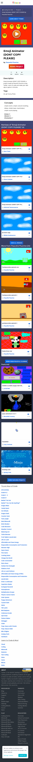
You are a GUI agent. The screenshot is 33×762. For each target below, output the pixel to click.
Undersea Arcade (6, 613)
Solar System (5, 597)
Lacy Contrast (8, 444)
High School (21, 726)
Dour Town (7, 151)
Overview (21, 691)
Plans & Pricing (22, 703)
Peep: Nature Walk (7, 629)
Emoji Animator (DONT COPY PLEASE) (12, 148)
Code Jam (4, 735)
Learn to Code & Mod (9, 640)
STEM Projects (22, 741)
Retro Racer (4, 563)
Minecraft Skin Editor (7, 722)
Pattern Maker (5, 618)
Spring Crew (7, 472)
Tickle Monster (5, 534)
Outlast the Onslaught (8, 566)
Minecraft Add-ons (7, 728)
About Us (4, 693)
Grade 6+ (4, 498)
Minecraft (4, 649)
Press (3, 697)
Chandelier (5, 441)
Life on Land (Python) (7, 571)
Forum (3, 708)
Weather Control (6, 529)
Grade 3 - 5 (4, 495)
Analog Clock (5, 634)
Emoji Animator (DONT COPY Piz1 (12, 176)
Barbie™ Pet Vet (6, 500)
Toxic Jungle (5, 519)
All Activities (5, 490)
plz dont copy (6, 232)
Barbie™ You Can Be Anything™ (10, 503)
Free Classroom (22, 720)
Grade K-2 (4, 492)
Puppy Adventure (6, 600)
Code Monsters (5, 526)
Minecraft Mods (6, 732)
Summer (20, 708)
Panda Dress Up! (7, 351)
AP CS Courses (22, 728)
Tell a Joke (4, 608)
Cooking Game (5, 555)
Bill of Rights (5, 631)
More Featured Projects (16, 480)
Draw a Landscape (6, 581)
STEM (3, 623)
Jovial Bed (7, 388)
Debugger (4, 621)
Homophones (5, 589)
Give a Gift (21, 695)
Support (3, 695)
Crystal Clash (5, 602)
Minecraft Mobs (6, 724)
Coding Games (5, 716)
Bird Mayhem (5, 610)
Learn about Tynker (16, 19)
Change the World (6, 558)
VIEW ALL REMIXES (16, 243)
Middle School (22, 724)
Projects (18, 10)
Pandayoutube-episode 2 (9, 295)
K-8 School (21, 732)
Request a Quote (23, 743)
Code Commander (6, 560)
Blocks (3, 662)
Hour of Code (5, 737)
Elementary (21, 722)
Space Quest (5, 550)
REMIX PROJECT (16, 66)
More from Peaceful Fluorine (16, 361)
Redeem (20, 697)
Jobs (2, 699)
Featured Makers (23, 701)
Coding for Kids (8, 10)
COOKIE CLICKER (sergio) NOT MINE (12, 386)
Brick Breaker (5, 524)
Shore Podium (8, 179)
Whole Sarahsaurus (9, 235)
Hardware (4, 636)
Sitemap (3, 703)
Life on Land (5, 539)
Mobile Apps (5, 701)
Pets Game (4, 553)
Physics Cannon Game (8, 595)
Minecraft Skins (6, 720)
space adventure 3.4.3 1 (9, 414)
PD (19, 737)
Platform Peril (5, 568)
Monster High (5, 547)
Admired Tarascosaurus (11, 207)
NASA (3, 605)
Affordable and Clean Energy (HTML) (12, 574)
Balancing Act (5, 532)
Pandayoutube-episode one (10, 267)
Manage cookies (8, 755)
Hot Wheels (4, 511)
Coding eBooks (5, 706)
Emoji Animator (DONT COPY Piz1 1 (12, 204)
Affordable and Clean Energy (10, 542)
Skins (3, 657)
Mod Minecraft (5, 521)
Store (2, 710)
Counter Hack (5, 516)
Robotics (4, 652)
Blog (2, 691)
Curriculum (21, 693)
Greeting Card (6, 469)
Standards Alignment (24, 735)
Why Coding (21, 699)
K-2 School (21, 730)
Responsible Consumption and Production (14, 545)
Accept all (23, 755)
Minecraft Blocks (6, 726)
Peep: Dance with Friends (9, 626)
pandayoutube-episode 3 (9, 323)
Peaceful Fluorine (12, 62)
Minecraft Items (6, 730)
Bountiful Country (9, 416)
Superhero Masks (6, 584)
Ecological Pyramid (7, 587)
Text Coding (4, 655)
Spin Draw (4, 615)
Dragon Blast (5, 505)
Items (3, 660)
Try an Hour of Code (9, 486)
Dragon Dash (5, 513)
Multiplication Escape (7, 592)
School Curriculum (23, 718)
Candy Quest (5, 508)
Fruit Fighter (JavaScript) (8, 537)
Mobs (3, 665)
